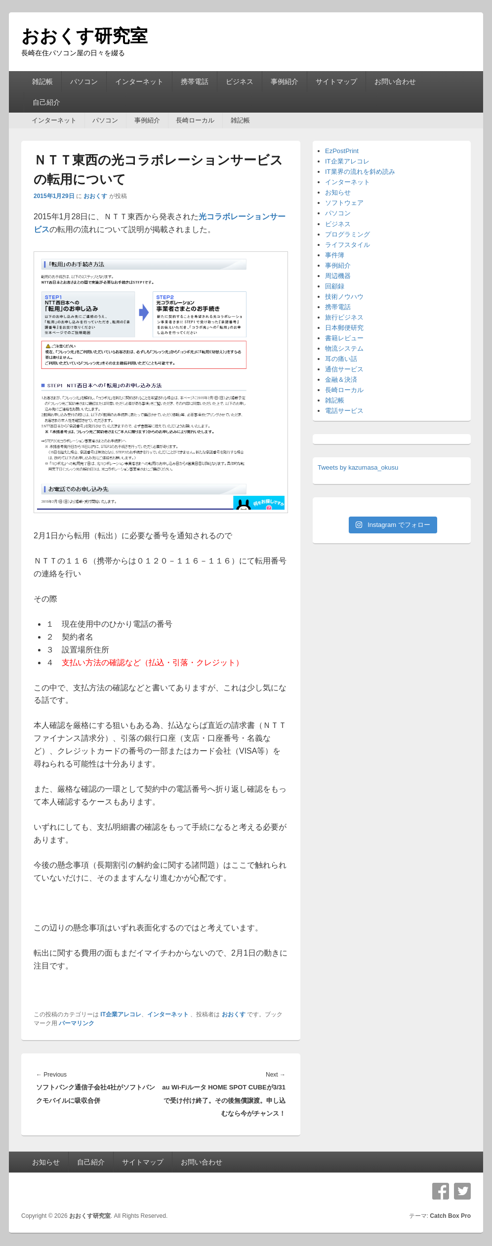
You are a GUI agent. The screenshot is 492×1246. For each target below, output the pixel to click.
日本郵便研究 (344, 327)
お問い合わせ (395, 81)
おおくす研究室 (84, 36)
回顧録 (334, 286)
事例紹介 (284, 81)
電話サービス (344, 410)
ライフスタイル (347, 244)
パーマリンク (76, 1023)
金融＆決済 (341, 379)
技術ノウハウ (344, 296)
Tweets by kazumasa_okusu (358, 467)
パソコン (84, 81)
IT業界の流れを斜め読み (360, 171)
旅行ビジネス (344, 317)
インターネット (139, 81)
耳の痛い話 (341, 358)
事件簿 (334, 255)
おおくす (95, 196)
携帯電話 (194, 81)
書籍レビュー (344, 338)
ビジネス (239, 81)
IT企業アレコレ (120, 1014)
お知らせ (338, 192)
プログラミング (347, 234)
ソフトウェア (344, 202)
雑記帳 (42, 81)
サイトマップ (336, 81)
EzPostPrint (342, 151)
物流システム (344, 348)
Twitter (462, 1191)
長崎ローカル (195, 120)
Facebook (440, 1191)
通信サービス (344, 369)
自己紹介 (46, 102)
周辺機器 (338, 276)
